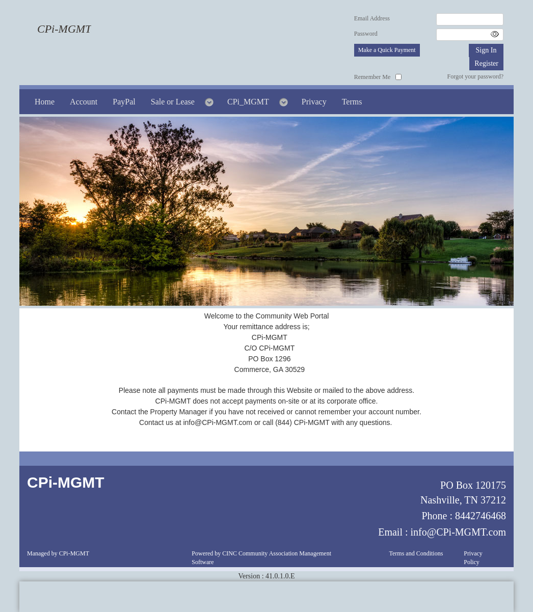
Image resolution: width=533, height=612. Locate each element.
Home (45, 101)
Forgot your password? (475, 76)
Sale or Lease (173, 101)
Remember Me (372, 77)
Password (366, 33)
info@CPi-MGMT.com (459, 532)
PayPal (124, 101)
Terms (352, 101)
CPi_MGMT (248, 101)
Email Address (372, 18)
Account (83, 101)
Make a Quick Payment (387, 50)
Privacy (314, 101)
